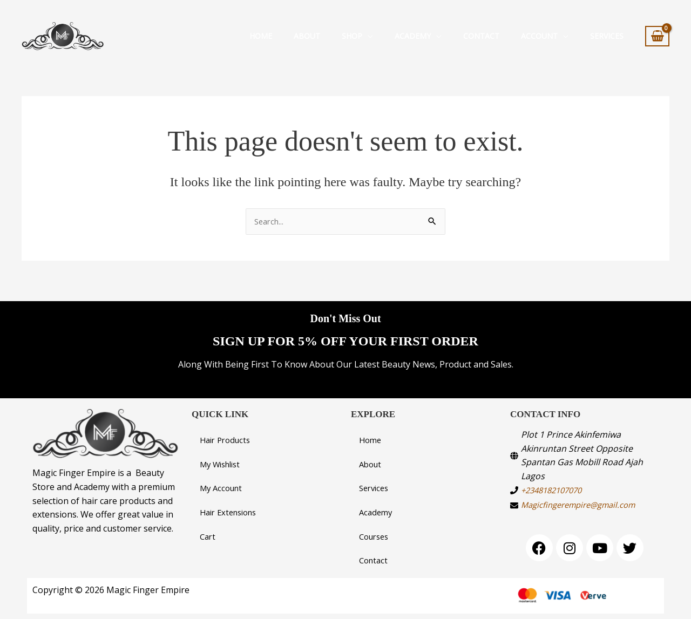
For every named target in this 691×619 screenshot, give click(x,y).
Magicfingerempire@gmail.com (584, 500)
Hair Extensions (231, 510)
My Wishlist (223, 461)
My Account (223, 486)
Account (539, 36)
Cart (208, 535)
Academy (413, 36)
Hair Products (227, 436)
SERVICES (607, 36)
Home (260, 36)
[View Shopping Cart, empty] (657, 36)
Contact (481, 36)
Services (375, 486)
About (307, 36)
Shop (352, 36)
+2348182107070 (555, 485)
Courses (375, 535)
